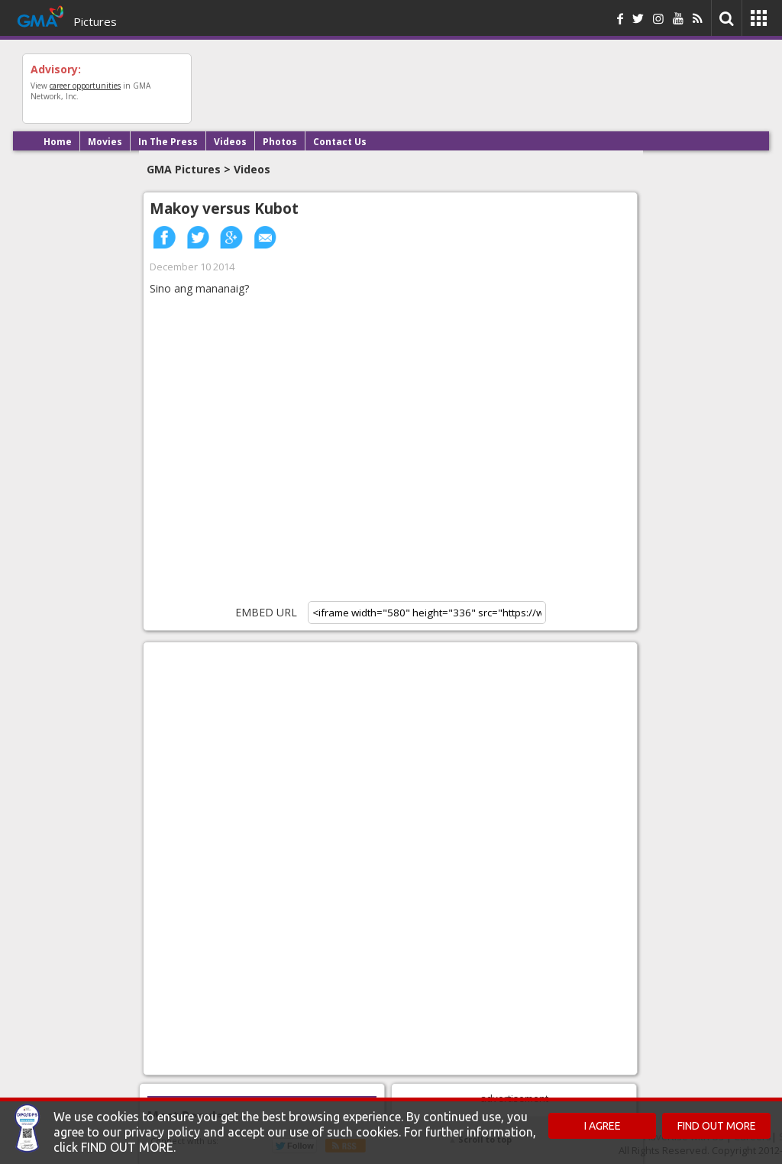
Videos (230, 141)
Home (58, 141)
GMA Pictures (184, 169)
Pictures (95, 21)
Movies (105, 141)
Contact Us (340, 141)
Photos (280, 141)
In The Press (168, 141)
